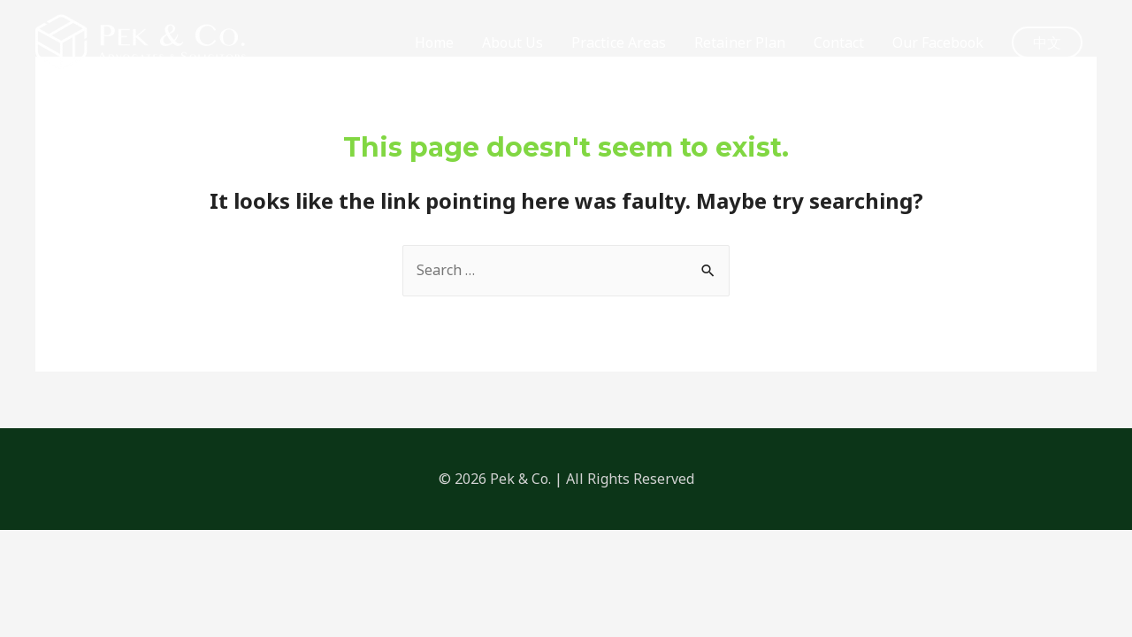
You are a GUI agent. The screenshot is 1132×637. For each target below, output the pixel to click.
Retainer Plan (739, 42)
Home (434, 42)
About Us (512, 42)
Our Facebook (937, 42)
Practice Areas (618, 42)
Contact (839, 42)
